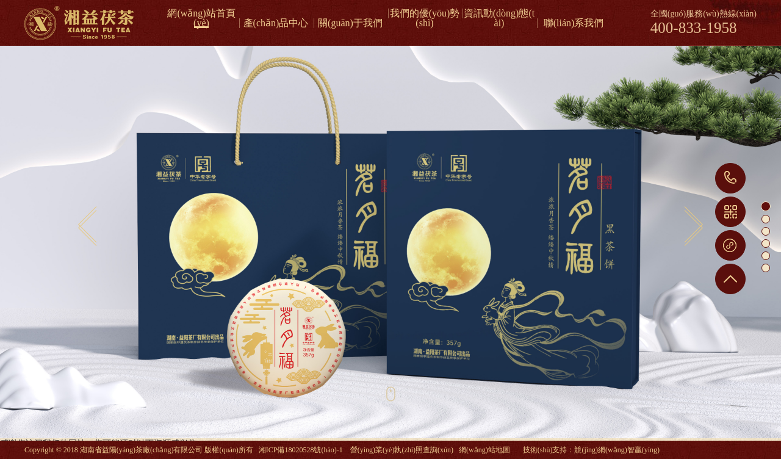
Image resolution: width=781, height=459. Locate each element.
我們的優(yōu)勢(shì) (425, 13)
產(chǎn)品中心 (276, 23)
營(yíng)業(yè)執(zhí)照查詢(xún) (401, 450)
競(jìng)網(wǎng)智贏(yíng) (617, 450)
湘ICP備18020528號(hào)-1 (301, 450)
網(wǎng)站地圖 (484, 450)
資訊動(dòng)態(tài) (499, 13)
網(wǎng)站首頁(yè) (201, 13)
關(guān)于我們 (350, 23)
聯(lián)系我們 (574, 23)
